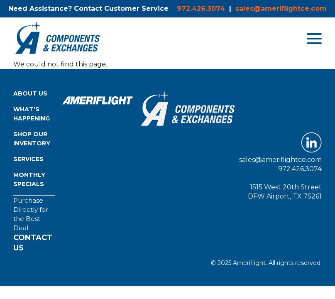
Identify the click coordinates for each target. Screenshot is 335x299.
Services (28, 159)
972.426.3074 (201, 8)
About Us (30, 93)
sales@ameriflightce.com (281, 8)
